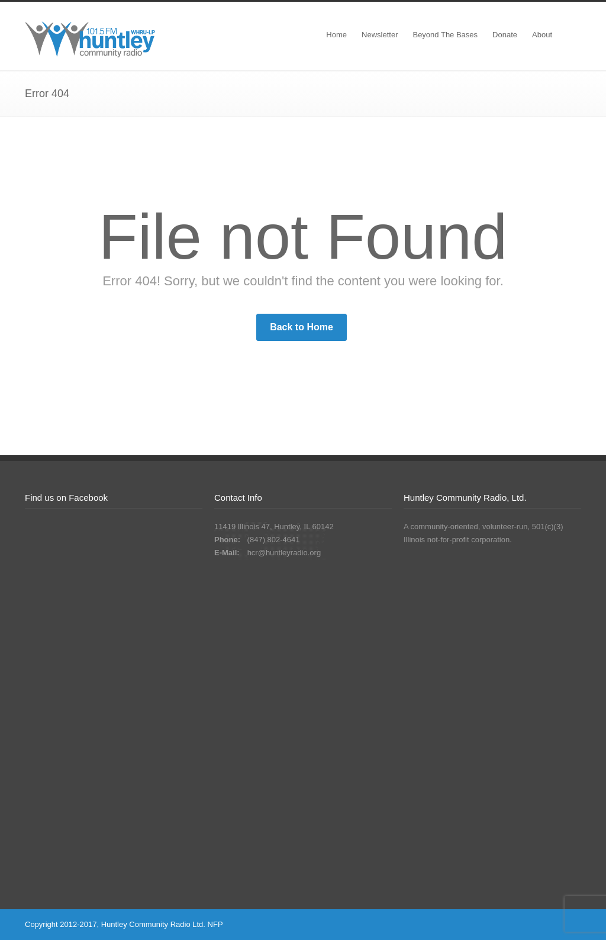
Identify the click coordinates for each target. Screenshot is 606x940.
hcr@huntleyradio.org (284, 552)
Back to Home (301, 327)
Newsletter (380, 34)
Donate (504, 34)
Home (336, 34)
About (542, 34)
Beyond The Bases (445, 34)
